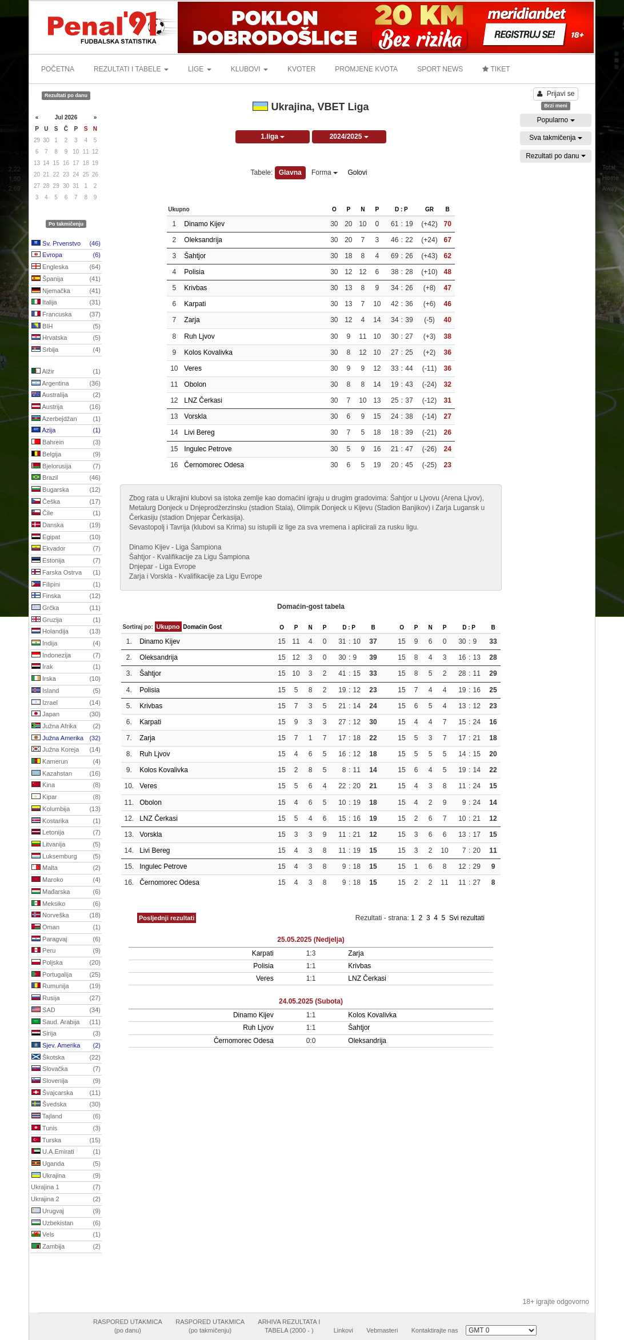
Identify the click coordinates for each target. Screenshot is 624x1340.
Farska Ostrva (66, 572)
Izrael (66, 703)
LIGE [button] (199, 69)
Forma (324, 172)
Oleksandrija (203, 240)
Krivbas (195, 288)
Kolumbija (66, 809)
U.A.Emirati (66, 1152)
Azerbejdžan (66, 419)
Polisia (194, 272)
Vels (66, 1234)
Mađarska (66, 892)
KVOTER (301, 69)
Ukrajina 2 (66, 1199)
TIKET (496, 69)
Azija (66, 430)
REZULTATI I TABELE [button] (131, 69)
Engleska (66, 267)
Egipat (66, 537)
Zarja (191, 320)
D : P (401, 209)
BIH (66, 326)
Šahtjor (195, 256)
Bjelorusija (66, 466)
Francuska (66, 314)
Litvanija (66, 844)
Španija (66, 279)
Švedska (66, 1104)
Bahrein (66, 442)
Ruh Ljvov (199, 336)
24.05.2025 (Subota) (311, 1001)
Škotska (66, 1057)
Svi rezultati (467, 918)
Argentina (66, 383)
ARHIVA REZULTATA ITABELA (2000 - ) (289, 1326)
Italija (66, 302)
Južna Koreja (66, 750)
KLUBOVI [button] (249, 69)
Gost (215, 627)
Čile (66, 513)
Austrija (66, 407)
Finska (66, 596)
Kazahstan (66, 774)
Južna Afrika (66, 726)
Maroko (66, 880)
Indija (66, 643)
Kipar (66, 797)
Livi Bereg (199, 432)
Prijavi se (556, 94)
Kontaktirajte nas (434, 1330)
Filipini (66, 584)
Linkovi (343, 1330)
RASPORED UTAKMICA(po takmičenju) (210, 1326)
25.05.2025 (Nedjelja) (310, 940)
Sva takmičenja (555, 138)
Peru (66, 951)
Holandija (66, 631)
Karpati (195, 304)
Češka (66, 502)
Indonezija (66, 655)
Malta (66, 868)
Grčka (66, 608)
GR (429, 209)
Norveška (66, 915)
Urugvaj (66, 1211)
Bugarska (66, 490)
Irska (66, 679)
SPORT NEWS (440, 69)
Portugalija (66, 975)
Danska (66, 525)
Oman (66, 927)
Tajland (66, 1116)
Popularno (555, 120)
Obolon (195, 384)
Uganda (66, 1164)
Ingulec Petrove (207, 449)
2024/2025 (349, 137)
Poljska (66, 963)
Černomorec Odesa (214, 465)
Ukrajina (66, 1176)
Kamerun (66, 762)
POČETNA (57, 69)
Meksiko (66, 904)
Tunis (66, 1128)
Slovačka (66, 1069)
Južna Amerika (66, 738)
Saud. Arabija (66, 1022)
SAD (66, 1010)
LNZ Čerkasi (203, 400)
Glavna (290, 172)
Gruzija (66, 620)
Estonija (66, 560)
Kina (66, 785)
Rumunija (66, 986)
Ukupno (168, 626)
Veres (193, 368)
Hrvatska (66, 338)
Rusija (66, 998)
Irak (66, 667)
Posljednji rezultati (166, 917)
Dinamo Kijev (204, 224)
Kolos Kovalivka (208, 352)
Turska (66, 1140)
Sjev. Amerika (66, 1045)
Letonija (66, 832)
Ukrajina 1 (66, 1187)
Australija (66, 395)
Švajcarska (66, 1093)
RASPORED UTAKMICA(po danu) (127, 1326)
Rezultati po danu (556, 156)
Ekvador (66, 548)
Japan (66, 714)
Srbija (66, 350)
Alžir (66, 371)
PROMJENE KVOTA (366, 69)
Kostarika (66, 821)
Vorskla (195, 416)
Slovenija (66, 1081)
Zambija (66, 1246)
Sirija (66, 1033)
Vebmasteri (382, 1330)
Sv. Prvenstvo (66, 243)
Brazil (66, 478)
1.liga (273, 137)
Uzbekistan (66, 1223)
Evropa (66, 255)
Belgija (66, 454)
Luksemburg (66, 856)
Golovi (357, 172)
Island (66, 691)
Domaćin (195, 627)
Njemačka (66, 291)
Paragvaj (66, 939)
